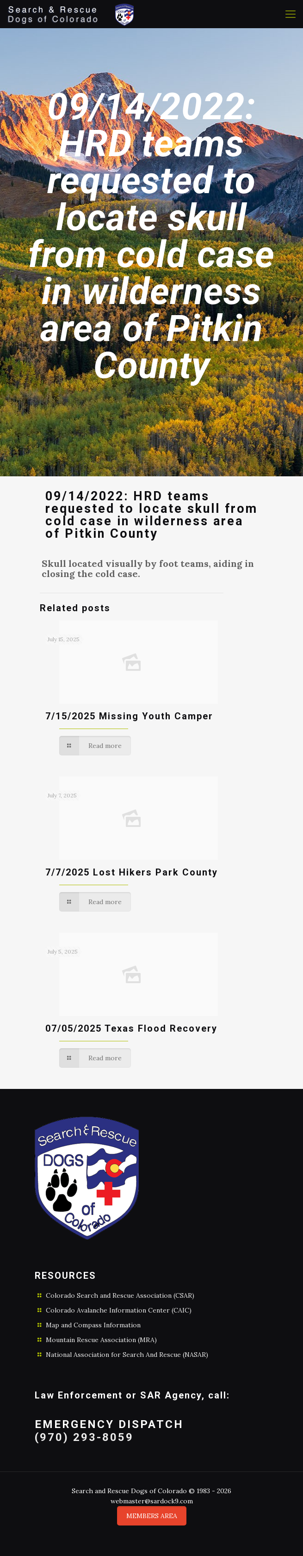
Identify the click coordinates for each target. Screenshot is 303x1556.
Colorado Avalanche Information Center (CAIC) (119, 1310)
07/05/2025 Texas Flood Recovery (131, 1028)
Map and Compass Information (93, 1325)
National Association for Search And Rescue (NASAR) (127, 1354)
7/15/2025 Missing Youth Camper (129, 716)
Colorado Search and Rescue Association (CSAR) (120, 1295)
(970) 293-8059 (84, 1437)
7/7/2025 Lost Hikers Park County (131, 872)
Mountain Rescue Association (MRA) (101, 1340)
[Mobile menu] (290, 14)
